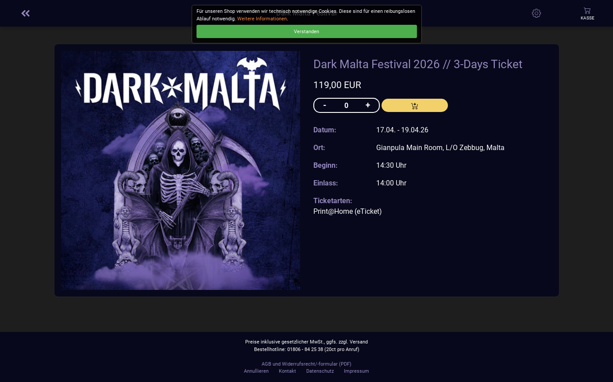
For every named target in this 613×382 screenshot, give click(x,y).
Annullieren (256, 371)
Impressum (356, 371)
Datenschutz (320, 371)
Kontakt (287, 371)
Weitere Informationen (262, 19)
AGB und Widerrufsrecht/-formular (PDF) (306, 364)
